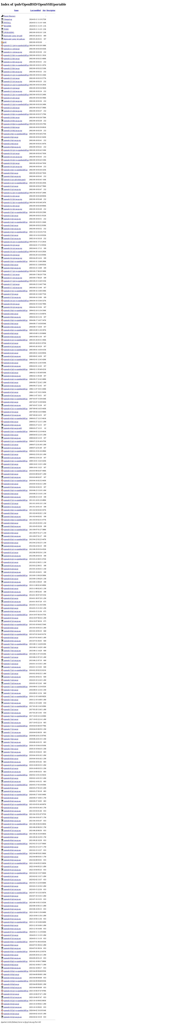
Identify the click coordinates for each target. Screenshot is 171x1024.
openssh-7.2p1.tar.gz (11, 673)
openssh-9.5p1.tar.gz (11, 915)
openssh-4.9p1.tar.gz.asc (12, 425)
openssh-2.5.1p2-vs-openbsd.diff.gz (16, 85)
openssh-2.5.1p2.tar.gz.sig (13, 91)
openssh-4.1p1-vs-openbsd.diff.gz (15, 340)
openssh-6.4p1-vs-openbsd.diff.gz (15, 585)
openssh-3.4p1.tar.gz (11, 225)
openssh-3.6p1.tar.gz (11, 265)
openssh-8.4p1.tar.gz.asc (12, 801)
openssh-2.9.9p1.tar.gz (12, 117)
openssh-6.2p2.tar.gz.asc (12, 572)
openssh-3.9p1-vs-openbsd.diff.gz (15, 320)
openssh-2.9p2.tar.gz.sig (12, 147)
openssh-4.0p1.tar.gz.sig (12, 337)
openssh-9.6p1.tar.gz (11, 925)
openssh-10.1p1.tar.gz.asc (13, 997)
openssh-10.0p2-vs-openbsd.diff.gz (16, 981)
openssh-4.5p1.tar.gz (11, 392)
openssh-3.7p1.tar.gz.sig (12, 297)
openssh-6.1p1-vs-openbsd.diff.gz (15, 549)
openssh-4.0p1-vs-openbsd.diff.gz (15, 330)
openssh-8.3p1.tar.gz (11, 788)
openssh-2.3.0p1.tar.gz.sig (13, 72)
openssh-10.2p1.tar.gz (11, 1004)
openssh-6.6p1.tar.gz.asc (12, 611)
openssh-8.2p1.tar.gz (11, 778)
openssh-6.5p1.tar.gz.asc (12, 601)
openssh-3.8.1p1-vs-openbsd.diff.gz (16, 301)
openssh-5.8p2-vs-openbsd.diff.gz (15, 520)
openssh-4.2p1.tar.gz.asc (12, 356)
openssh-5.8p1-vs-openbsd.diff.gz (15, 510)
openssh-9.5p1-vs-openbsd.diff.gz (15, 912)
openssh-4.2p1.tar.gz (11, 353)
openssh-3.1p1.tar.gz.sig (12, 189)
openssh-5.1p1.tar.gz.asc (12, 448)
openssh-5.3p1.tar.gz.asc (12, 467)
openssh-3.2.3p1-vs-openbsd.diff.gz (16, 202)
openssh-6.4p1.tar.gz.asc (12, 592)
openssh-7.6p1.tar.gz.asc (12, 723)
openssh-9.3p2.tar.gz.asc (12, 899)
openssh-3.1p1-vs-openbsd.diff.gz (15, 183)
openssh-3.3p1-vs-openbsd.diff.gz (15, 212)
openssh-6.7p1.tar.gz (11, 618)
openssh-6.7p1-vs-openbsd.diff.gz (15, 615)
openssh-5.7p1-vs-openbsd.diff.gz (15, 500)
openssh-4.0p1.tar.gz (11, 333)
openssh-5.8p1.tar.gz (11, 513)
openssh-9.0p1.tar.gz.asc (12, 860)
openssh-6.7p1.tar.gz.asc (12, 621)
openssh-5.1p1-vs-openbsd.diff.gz (15, 441)
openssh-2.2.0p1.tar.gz (12, 59)
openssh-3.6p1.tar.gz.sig (12, 268)
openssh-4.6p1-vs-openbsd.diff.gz (15, 399)
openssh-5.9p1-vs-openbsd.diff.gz (15, 530)
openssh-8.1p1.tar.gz (11, 768)
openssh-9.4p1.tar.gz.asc (12, 909)
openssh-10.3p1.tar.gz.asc (13, 1017)
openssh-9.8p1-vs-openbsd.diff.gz (15, 942)
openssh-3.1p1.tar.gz (11, 186)
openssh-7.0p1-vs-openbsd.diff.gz (15, 644)
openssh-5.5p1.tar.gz (11, 484)
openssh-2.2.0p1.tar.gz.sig (13, 62)
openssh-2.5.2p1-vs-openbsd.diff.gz (16, 95)
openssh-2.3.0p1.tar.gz (12, 68)
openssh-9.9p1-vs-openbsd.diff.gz (15, 951)
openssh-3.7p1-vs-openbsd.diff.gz (15, 291)
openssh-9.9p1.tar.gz (11, 955)
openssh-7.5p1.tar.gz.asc (12, 713)
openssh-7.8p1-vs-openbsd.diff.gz (15, 736)
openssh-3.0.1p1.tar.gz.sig (13, 157)
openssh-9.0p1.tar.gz (11, 857)
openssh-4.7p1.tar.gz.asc (12, 415)
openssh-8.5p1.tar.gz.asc (12, 811)
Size (44, 10)
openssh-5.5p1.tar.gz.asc (12, 487)
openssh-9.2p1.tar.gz (11, 876)
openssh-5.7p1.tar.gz (11, 503)
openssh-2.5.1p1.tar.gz (12, 78)
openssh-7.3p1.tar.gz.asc (12, 693)
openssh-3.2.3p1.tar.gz (12, 206)
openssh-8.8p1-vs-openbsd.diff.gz (15, 834)
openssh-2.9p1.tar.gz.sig (12, 140)
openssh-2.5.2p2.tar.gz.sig (13, 111)
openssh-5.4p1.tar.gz (11, 474)
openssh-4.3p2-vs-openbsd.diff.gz (15, 369)
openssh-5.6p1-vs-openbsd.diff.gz (15, 490)
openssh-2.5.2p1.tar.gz (12, 98)
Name (16, 10)
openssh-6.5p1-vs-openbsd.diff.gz (15, 595)
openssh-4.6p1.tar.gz (11, 402)
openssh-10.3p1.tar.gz (11, 1014)
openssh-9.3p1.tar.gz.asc (12, 889)
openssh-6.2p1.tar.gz (11, 562)
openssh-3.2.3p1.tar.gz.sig (13, 209)
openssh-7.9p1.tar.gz (11, 749)
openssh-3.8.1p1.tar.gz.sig (13, 307)
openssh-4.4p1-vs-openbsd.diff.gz (15, 379)
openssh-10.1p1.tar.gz (11, 994)
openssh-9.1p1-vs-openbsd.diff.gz (15, 863)
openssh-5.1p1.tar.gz (11, 444)
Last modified (35, 10)
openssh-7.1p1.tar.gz (11, 657)
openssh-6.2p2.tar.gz (11, 569)
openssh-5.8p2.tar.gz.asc (12, 526)
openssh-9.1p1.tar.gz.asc (12, 870)
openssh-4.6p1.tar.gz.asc (12, 405)
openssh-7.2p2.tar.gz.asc (12, 683)
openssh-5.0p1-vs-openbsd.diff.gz (15, 431)
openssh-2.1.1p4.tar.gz (12, 49)
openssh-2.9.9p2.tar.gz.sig (13, 130)
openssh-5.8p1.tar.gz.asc (12, 516)
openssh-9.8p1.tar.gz (11, 945)
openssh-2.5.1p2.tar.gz (12, 88)
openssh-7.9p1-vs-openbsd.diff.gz (15, 745)
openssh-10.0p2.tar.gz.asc (13, 987)
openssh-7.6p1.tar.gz (11, 719)
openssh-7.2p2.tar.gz (11, 680)
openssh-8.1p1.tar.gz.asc (12, 772)
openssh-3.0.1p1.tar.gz (12, 153)
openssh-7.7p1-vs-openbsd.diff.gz (15, 726)
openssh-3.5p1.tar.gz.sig (12, 238)
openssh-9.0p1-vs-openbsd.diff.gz (15, 853)
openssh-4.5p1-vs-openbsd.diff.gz (15, 389)
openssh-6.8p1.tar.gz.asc (12, 631)
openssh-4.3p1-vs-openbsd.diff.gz (15, 359)
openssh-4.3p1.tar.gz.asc (12, 366)
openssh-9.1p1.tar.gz (11, 866)
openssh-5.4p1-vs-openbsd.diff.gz (15, 471)
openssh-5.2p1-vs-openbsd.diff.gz (15, 451)
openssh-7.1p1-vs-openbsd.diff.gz (15, 654)
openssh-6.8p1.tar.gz (11, 628)
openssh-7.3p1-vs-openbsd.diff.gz (15, 687)
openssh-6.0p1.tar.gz (11, 543)
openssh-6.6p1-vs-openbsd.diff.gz (15, 605)
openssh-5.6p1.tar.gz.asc (12, 497)
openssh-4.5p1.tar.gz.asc (12, 395)
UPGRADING (9, 32)
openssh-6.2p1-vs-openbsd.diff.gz (15, 559)
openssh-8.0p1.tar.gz (11, 758)
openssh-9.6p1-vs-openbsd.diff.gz (15, 922)
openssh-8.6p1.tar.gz (11, 817)
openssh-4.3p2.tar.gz (11, 373)
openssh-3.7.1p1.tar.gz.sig (13, 278)
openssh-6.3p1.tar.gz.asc (12, 582)
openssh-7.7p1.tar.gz (11, 729)
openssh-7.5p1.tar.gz (11, 709)
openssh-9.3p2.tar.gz (11, 896)
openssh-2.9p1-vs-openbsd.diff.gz (15, 134)
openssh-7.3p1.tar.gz (11, 690)
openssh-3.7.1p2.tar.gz (12, 284)
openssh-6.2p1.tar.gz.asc (12, 566)
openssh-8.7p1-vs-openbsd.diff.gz (15, 824)
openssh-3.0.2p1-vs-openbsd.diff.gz (16, 160)
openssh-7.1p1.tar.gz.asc (12, 660)
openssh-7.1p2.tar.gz (11, 664)
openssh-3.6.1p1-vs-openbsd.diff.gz (16, 242)
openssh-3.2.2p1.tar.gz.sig (13, 199)
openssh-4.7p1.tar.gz (11, 412)
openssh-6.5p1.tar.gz (11, 598)
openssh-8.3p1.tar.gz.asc (12, 791)
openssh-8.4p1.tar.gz (11, 798)
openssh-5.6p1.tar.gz (11, 494)
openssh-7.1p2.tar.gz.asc (12, 667)
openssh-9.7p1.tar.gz (11, 935)
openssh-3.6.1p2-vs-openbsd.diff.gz (16, 252)
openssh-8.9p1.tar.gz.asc (12, 850)
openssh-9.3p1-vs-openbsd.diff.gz (15, 883)
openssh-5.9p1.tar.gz (11, 533)
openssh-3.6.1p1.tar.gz (12, 245)
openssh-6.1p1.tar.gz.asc (12, 556)
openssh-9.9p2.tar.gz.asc (12, 968)
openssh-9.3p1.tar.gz (11, 886)
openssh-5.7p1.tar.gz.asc (12, 507)
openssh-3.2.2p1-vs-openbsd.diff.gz (16, 193)
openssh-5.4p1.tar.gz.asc (12, 477)
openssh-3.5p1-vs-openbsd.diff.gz (15, 232)
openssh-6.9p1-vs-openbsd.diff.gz (15, 634)
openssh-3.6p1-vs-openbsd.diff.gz (15, 261)
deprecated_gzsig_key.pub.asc (14, 39)
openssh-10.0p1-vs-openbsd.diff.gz (16, 971)
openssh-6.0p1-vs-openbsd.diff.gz (15, 539)
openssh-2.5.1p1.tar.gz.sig (13, 81)
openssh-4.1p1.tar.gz (11, 343)
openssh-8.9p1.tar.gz (11, 847)
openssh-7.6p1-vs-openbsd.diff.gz (15, 716)
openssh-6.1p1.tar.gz (11, 552)
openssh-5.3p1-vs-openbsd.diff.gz (15, 461)
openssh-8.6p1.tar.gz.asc (12, 821)
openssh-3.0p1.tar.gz (11, 173)
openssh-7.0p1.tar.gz (11, 647)
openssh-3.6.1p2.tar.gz (12, 255)
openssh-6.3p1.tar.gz (11, 579)
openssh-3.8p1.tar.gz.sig (12, 317)
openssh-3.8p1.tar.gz (11, 314)
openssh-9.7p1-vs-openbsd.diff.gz (15, 932)
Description (51, 10)
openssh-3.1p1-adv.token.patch (14, 180)
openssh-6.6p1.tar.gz (11, 608)
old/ (5, 42)
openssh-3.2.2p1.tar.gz (12, 196)
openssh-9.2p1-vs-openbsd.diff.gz (15, 873)
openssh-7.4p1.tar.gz (11, 700)
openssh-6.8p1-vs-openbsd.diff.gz (15, 624)
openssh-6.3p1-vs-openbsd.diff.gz (15, 575)
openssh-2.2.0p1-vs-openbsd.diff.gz (16, 55)
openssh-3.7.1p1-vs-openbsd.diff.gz (16, 271)
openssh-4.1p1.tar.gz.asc (12, 346)
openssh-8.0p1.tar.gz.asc (12, 762)
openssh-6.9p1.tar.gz (11, 637)
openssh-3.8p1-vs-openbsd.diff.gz (15, 310)
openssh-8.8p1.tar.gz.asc (12, 840)
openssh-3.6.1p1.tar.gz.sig (13, 248)
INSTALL (7, 23)
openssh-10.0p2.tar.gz (11, 984)
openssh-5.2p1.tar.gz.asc (12, 458)
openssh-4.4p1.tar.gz (11, 382)
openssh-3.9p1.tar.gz (11, 323)
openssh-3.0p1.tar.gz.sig (12, 176)
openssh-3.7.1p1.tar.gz (12, 274)
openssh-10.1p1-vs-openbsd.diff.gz (16, 991)
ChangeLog (8, 19)
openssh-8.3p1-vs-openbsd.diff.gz (15, 785)
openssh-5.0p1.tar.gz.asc (12, 438)
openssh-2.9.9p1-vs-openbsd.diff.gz (16, 114)
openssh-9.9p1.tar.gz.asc (12, 958)
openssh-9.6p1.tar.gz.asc (12, 929)
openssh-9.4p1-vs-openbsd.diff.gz (15, 902)
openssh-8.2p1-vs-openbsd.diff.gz (15, 775)
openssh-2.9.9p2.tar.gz (12, 127)
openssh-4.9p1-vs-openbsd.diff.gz (15, 418)
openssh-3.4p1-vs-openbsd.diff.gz (15, 222)
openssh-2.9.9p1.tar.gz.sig (13, 121)
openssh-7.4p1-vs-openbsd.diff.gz (15, 696)
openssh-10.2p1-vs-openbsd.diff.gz (16, 1001)
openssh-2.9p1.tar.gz (11, 137)
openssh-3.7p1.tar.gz (11, 294)
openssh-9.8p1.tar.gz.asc (12, 948)
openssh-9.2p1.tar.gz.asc (12, 880)
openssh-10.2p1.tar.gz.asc (13, 1007)
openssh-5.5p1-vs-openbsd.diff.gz (15, 480)
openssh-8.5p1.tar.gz (11, 808)
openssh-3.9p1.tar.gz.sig (12, 327)
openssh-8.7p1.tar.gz (11, 827)
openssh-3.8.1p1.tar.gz (12, 304)
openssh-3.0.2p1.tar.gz (12, 163)
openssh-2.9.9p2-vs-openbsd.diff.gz (16, 124)
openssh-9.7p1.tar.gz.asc (12, 938)
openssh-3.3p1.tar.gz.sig (12, 219)
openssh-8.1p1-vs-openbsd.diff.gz (15, 765)
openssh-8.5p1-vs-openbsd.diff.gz (15, 804)
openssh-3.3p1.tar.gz (11, 216)
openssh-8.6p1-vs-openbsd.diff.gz (15, 814)
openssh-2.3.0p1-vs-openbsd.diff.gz (16, 65)
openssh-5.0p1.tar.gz (11, 435)
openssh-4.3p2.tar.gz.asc (12, 376)
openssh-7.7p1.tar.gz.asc (12, 732)
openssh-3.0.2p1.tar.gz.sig (13, 166)
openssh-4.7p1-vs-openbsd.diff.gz (15, 409)
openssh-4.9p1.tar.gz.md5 (13, 428)
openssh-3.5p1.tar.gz (11, 235)
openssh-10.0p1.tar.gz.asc (13, 978)
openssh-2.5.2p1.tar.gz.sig (13, 101)
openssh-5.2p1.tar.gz (11, 454)
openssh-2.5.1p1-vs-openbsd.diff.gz (16, 75)
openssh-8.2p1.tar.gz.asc (12, 781)
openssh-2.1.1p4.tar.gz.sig (13, 52)
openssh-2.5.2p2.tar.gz (12, 108)
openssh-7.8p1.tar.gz (11, 739)
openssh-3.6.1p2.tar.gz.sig (13, 258)
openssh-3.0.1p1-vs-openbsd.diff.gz (16, 150)
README (7, 26)
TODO (6, 29)
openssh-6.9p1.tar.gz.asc (12, 641)
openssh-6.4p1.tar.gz (11, 588)
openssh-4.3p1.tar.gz (11, 363)
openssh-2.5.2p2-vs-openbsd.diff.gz (16, 104)
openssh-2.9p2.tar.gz (11, 144)
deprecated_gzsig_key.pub (13, 36)
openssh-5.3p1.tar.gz (11, 464)
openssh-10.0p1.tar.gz (11, 974)
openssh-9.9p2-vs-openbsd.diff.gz (15, 961)
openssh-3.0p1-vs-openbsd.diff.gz (15, 170)
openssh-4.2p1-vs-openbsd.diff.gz (15, 350)
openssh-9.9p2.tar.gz (11, 965)
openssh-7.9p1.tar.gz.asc (12, 752)
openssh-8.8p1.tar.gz (11, 837)
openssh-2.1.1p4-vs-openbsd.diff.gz (16, 45)
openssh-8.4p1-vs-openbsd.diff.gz (15, 794)
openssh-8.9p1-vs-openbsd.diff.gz (15, 844)
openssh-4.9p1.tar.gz (11, 422)
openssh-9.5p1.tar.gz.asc (12, 919)
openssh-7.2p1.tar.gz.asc (12, 677)
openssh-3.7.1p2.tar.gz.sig (13, 287)
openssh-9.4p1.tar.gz (11, 906)
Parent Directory (9, 16)
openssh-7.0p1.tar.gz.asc (12, 651)
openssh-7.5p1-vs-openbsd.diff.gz (15, 706)
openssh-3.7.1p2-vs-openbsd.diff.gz (16, 281)
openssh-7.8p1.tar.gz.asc (12, 742)
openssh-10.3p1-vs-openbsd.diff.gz (16, 1010)
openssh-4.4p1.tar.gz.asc (12, 386)
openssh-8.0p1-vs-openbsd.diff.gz (15, 755)
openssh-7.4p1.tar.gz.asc (12, 703)
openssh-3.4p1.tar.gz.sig (12, 229)
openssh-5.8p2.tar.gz (11, 523)
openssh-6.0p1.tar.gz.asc (12, 546)
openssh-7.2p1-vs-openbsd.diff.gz (15, 670)
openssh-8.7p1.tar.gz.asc (12, 830)
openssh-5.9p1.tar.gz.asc (12, 536)
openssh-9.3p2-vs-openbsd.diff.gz (15, 893)
